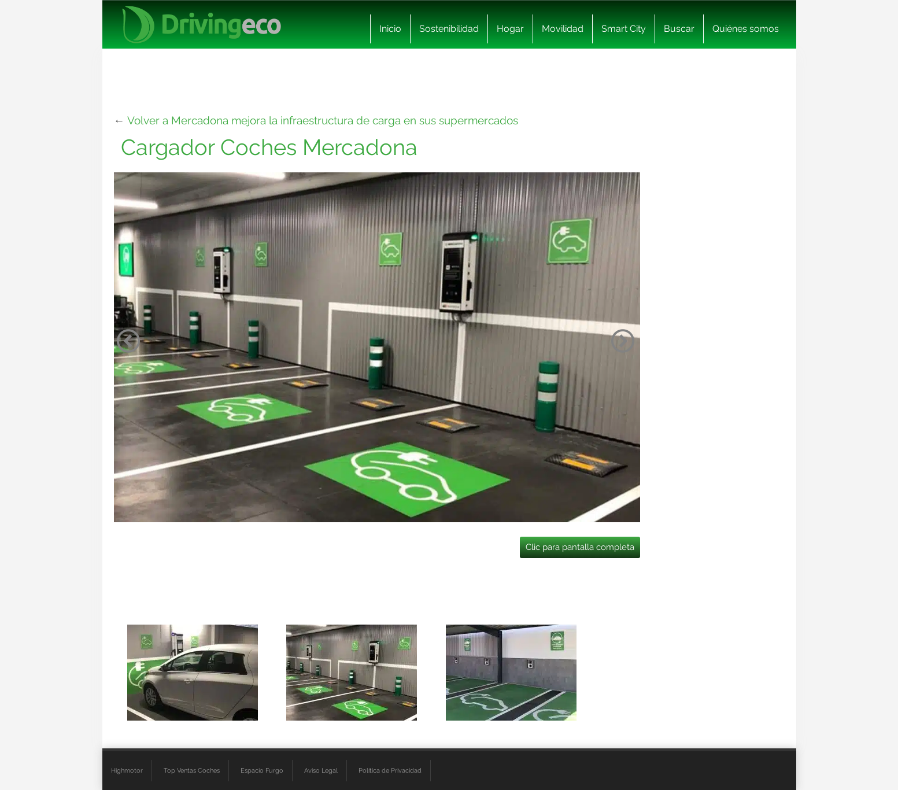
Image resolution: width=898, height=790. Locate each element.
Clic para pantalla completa (580, 547)
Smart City (623, 28)
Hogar (510, 28)
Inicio (390, 28)
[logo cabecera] (201, 24)
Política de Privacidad (390, 770)
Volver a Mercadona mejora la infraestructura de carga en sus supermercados (322, 120)
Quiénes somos (745, 28)
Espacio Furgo (262, 770)
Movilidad (562, 28)
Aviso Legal (321, 770)
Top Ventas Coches (192, 770)
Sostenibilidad (449, 28)
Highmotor (127, 770)
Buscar (679, 28)
